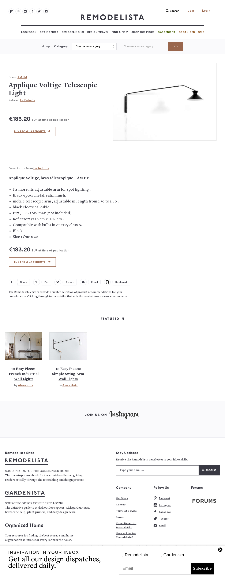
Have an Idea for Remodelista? (126, 535)
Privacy (120, 517)
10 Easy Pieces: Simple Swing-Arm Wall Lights (68, 374)
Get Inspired (49, 32)
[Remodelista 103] (32, 11)
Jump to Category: (55, 46)
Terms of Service (126, 511)
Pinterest (162, 498)
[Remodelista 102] (25, 11)
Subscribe (202, 568)
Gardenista (166, 32)
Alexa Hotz (25, 385)
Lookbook (28, 32)
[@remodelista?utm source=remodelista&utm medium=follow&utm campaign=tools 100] (11, 11)
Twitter (161, 518)
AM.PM (22, 77)
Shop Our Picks (142, 32)
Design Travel (98, 32)
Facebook (162, 512)
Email (160, 525)
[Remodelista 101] (18, 11)
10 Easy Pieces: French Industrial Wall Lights (24, 374)
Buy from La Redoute (32, 131)
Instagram (162, 505)
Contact (121, 504)
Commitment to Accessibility (126, 525)
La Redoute (27, 100)
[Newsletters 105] (46, 11)
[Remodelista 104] (39, 11)
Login (206, 10)
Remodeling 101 (73, 32)
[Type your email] (157, 470)
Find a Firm (120, 32)
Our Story (122, 498)
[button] (171, 11)
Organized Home (191, 32)
